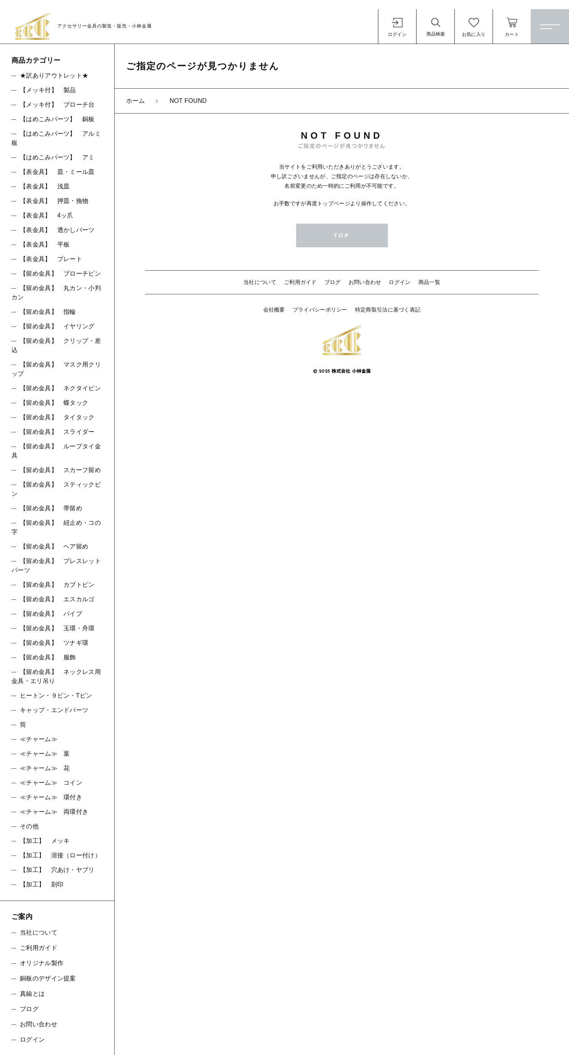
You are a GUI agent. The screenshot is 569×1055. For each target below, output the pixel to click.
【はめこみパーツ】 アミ (57, 157)
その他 (29, 826)
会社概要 (274, 310)
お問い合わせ (365, 282)
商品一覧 (429, 282)
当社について (259, 282)
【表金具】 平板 (45, 244)
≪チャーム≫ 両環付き (54, 811)
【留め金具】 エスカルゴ (57, 599)
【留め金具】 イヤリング (57, 326)
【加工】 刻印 (41, 884)
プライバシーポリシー (320, 310)
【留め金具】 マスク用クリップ (56, 369)
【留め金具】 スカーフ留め (60, 470)
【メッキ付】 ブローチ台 (57, 104)
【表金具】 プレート (51, 259)
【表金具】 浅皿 (45, 186)
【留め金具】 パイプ (51, 613)
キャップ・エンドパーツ (54, 710)
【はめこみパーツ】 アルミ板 (56, 138)
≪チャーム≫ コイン (51, 782)
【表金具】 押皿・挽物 (54, 201)
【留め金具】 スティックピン (56, 489)
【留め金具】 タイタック (57, 417)
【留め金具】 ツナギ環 (54, 642)
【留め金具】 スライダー (57, 431)
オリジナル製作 (41, 963)
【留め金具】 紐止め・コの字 (56, 527)
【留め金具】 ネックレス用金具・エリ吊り (56, 676)
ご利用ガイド (300, 282)
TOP (342, 235)
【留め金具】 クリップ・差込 (56, 345)
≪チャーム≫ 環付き (51, 797)
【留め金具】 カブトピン (57, 584)
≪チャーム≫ (38, 739)
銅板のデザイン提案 (48, 978)
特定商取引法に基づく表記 (388, 310)
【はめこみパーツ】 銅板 (57, 119)
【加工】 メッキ (45, 841)
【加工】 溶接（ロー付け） (60, 855)
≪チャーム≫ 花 (45, 768)
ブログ (332, 282)
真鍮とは (32, 993)
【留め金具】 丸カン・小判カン (56, 292)
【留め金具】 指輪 (48, 311)
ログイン (399, 282)
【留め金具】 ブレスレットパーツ (56, 565)
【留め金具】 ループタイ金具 (56, 451)
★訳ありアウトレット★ (54, 75)
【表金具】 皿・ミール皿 (57, 172)
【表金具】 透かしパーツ (57, 230)
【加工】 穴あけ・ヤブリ (57, 870)
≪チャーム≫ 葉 (45, 753)
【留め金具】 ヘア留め (54, 546)
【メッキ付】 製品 (48, 90)
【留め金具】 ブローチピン (60, 273)
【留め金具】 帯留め (51, 508)
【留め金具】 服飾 (48, 657)
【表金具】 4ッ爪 (46, 215)
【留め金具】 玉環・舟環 (57, 628)
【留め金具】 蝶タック (54, 402)
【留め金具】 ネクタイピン (60, 388)
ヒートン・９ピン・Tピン (56, 695)
